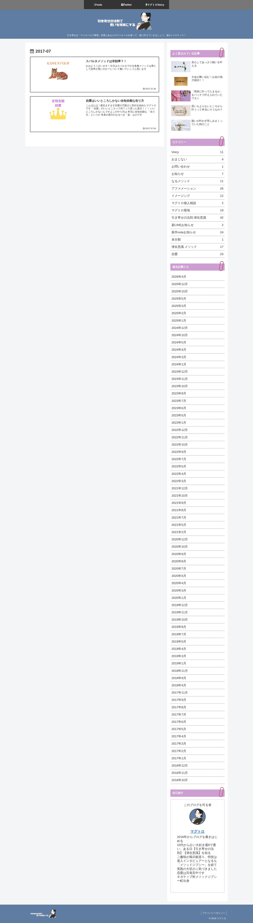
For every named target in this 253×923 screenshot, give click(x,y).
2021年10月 (180, 495)
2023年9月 (179, 393)
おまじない (197, 159)
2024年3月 (179, 357)
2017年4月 (179, 736)
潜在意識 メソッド (197, 247)
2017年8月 (179, 707)
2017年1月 (179, 758)
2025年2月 (179, 313)
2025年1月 (179, 320)
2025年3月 (179, 306)
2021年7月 (179, 517)
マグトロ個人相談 (197, 203)
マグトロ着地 (197, 210)
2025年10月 (180, 291)
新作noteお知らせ (197, 232)
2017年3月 (179, 743)
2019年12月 (180, 605)
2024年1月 (179, 364)
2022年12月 (180, 430)
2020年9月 (179, 554)
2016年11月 (180, 772)
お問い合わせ (197, 166)
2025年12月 (180, 284)
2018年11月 (180, 670)
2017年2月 (179, 751)
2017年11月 (180, 692)
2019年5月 (179, 641)
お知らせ (197, 174)
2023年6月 (179, 408)
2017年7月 (179, 714)
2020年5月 (179, 576)
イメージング (197, 196)
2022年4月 (179, 473)
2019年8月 (179, 627)
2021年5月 (179, 524)
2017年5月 (179, 729)
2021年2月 (179, 532)
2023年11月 (180, 379)
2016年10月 (180, 780)
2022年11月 (180, 437)
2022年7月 (179, 459)
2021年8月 (179, 510)
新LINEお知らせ (197, 225)
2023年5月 (179, 415)
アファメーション (197, 188)
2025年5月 (179, 298)
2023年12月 (180, 371)
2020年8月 (179, 561)
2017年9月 (179, 699)
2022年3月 (179, 481)
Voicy (197, 152)
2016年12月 (180, 765)
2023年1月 (179, 422)
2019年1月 (179, 663)
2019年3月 (179, 656)
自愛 (197, 254)
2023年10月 (180, 386)
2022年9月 (179, 452)
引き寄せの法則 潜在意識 (197, 217)
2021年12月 (180, 488)
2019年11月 (180, 612)
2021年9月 (179, 503)
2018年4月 (179, 685)
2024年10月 (180, 335)
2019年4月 (179, 648)
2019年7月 (179, 634)
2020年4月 (179, 583)
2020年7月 (179, 568)
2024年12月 (180, 328)
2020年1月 (179, 597)
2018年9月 (179, 678)
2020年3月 (179, 590)
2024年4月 (179, 349)
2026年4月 (179, 276)
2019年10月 (180, 619)
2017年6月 (179, 721)
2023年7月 (179, 400)
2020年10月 (180, 546)
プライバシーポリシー (213, 913)
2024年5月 (179, 342)
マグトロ (197, 831)
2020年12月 (180, 539)
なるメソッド (197, 181)
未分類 (197, 239)
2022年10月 (180, 444)
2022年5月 (179, 466)
